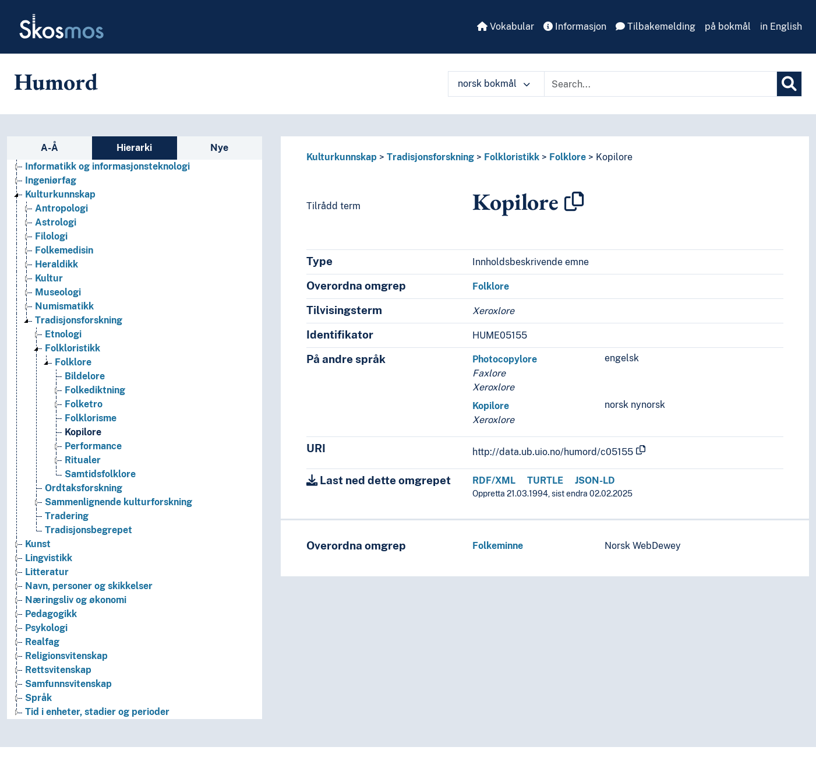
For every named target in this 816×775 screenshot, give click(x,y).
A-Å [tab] (49, 147)
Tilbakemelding (655, 26)
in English (781, 26)
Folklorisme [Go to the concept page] (90, 418)
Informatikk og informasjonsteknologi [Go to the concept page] (107, 166)
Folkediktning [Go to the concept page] (95, 390)
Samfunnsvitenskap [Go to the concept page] (68, 683)
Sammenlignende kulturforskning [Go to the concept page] (118, 502)
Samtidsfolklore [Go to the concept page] (100, 474)
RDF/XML (493, 480)
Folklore (567, 157)
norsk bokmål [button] (494, 83)
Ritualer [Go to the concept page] (83, 460)
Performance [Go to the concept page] (93, 446)
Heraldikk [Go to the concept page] (56, 264)
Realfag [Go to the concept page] (42, 641)
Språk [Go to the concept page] (38, 697)
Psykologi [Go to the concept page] (46, 627)
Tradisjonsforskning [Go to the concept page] (78, 320)
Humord (56, 81)
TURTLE (545, 480)
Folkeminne (497, 545)
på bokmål (728, 26)
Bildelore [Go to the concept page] (85, 376)
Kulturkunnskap (341, 157)
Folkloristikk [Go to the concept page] (72, 348)
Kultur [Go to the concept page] (49, 278)
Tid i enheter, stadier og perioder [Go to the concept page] (97, 711)
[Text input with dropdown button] (660, 84)
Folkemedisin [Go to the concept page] (64, 250)
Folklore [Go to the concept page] (73, 362)
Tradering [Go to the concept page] (67, 516)
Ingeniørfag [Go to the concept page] (50, 180)
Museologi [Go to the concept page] (58, 292)
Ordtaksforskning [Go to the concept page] (83, 488)
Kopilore (614, 157)
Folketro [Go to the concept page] (84, 404)
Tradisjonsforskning (430, 157)
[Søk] (789, 84)
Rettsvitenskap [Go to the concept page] (58, 669)
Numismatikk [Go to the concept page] (64, 306)
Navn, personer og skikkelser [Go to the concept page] (89, 585)
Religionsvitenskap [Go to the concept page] (66, 655)
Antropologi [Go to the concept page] (61, 208)
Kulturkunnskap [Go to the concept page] (60, 194)
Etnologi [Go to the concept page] (63, 334)
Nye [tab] (219, 147)
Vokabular (505, 26)
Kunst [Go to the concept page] (38, 543)
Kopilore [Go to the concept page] (83, 432)
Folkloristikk (511, 157)
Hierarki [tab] (134, 147)
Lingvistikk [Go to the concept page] (48, 557)
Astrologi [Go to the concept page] (55, 222)
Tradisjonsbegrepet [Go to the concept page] (88, 530)
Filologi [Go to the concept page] (51, 236)
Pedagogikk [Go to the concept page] (51, 613)
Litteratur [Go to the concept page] (47, 571)
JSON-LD (595, 480)
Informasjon (574, 26)
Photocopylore (504, 359)
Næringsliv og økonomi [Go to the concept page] (75, 599)
